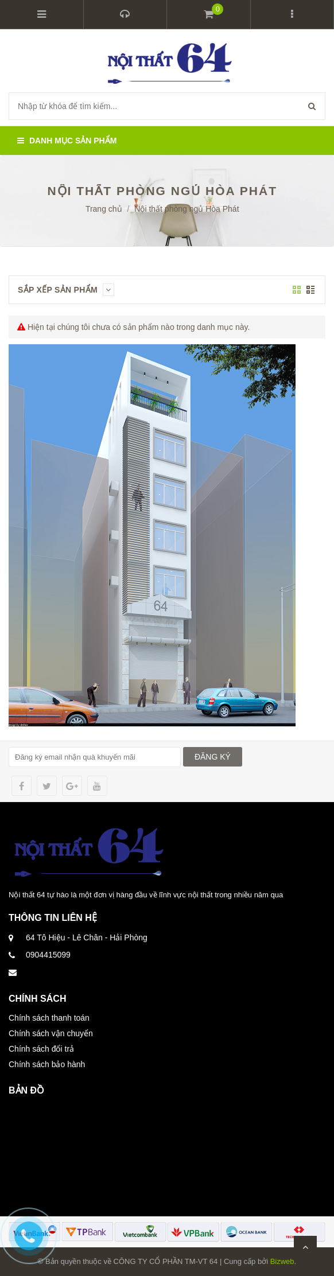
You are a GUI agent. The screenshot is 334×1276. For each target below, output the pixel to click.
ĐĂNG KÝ (213, 756)
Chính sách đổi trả (41, 1048)
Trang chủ (104, 208)
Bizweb (282, 1261)
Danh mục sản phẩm (66, 140)
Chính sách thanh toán (49, 1017)
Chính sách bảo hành (47, 1064)
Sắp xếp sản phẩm (66, 289)
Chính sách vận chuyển (51, 1033)
